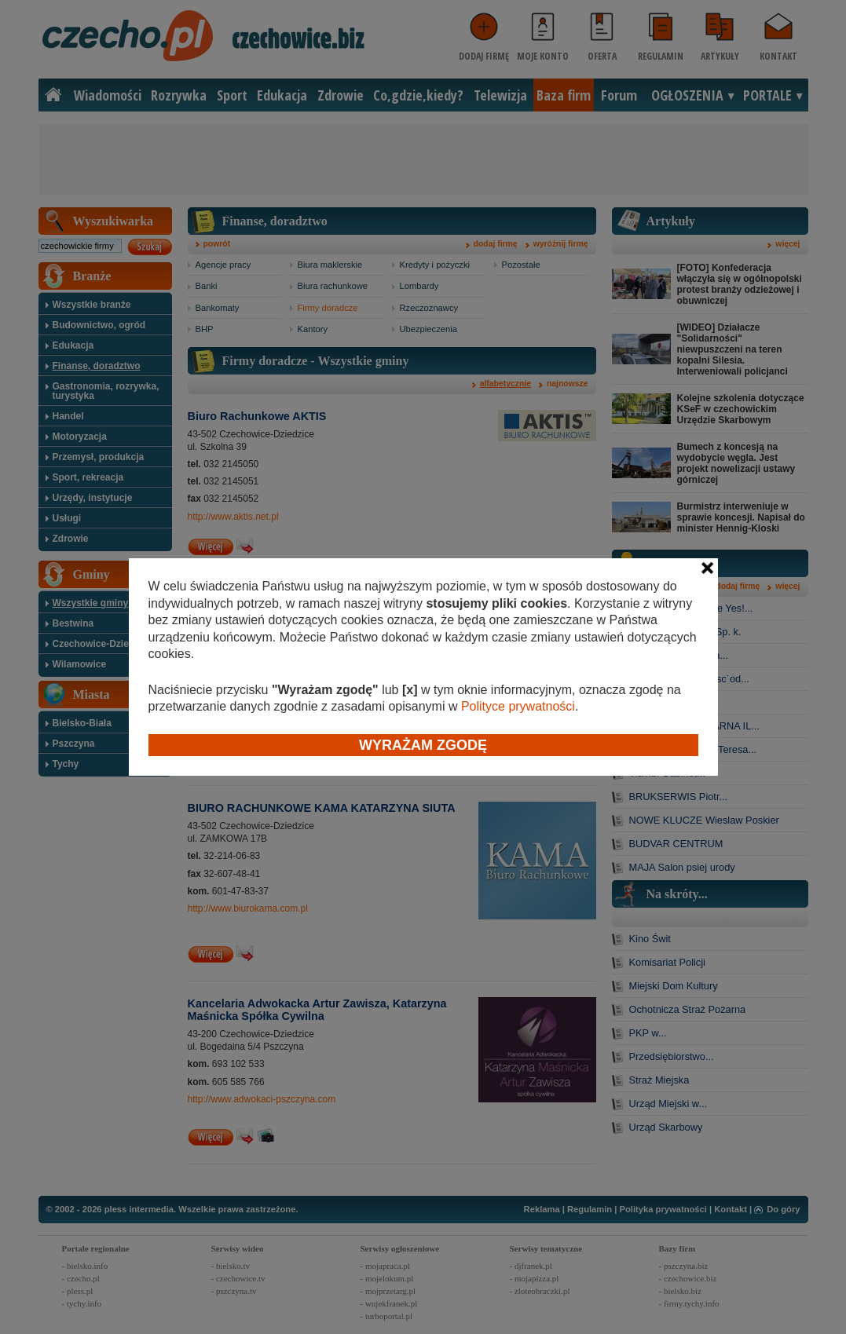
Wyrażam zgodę (423, 745)
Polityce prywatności (518, 706)
